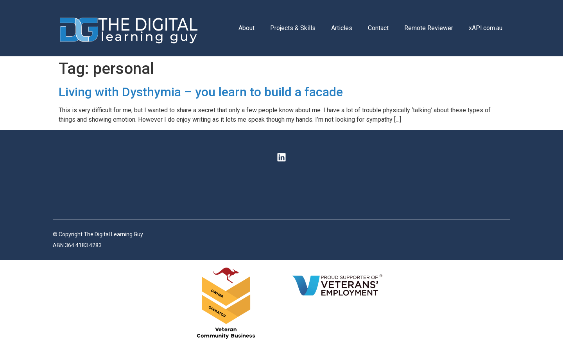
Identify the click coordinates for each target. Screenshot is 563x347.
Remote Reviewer (428, 28)
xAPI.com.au (485, 28)
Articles (341, 28)
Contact (378, 28)
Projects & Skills (293, 28)
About (246, 28)
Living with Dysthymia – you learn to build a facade (201, 92)
